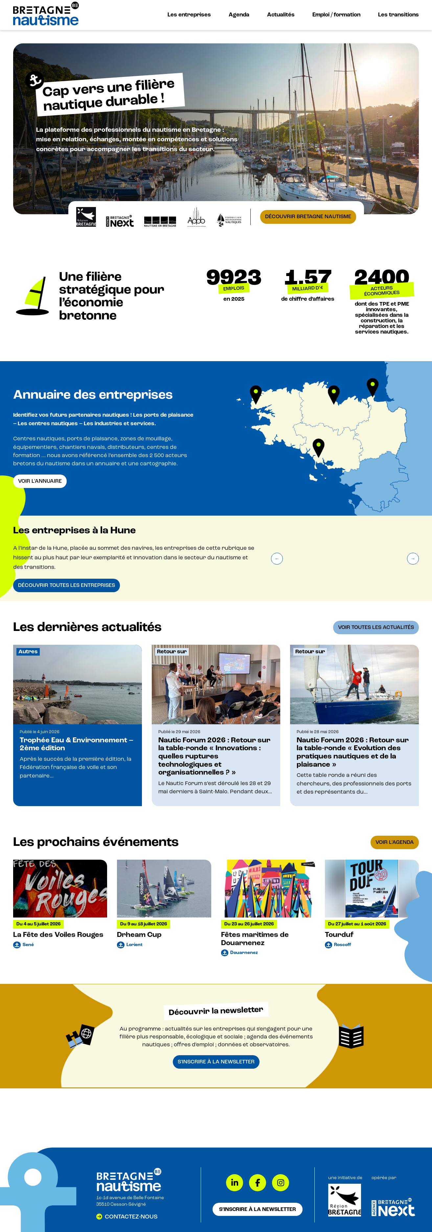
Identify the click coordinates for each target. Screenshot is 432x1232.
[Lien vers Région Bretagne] (344, 1215)
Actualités (281, 14)
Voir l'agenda (394, 842)
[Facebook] (257, 1182)
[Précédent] (277, 559)
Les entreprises (189, 14)
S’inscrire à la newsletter (257, 1209)
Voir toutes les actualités (376, 627)
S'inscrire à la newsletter (216, 1061)
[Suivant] (413, 559)
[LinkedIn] (234, 1182)
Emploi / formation (336, 14)
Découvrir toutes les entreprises (66, 585)
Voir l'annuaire (40, 481)
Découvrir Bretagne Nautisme (308, 216)
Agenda (239, 14)
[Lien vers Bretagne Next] (393, 1215)
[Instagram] (280, 1182)
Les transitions (398, 14)
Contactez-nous (131, 1216)
